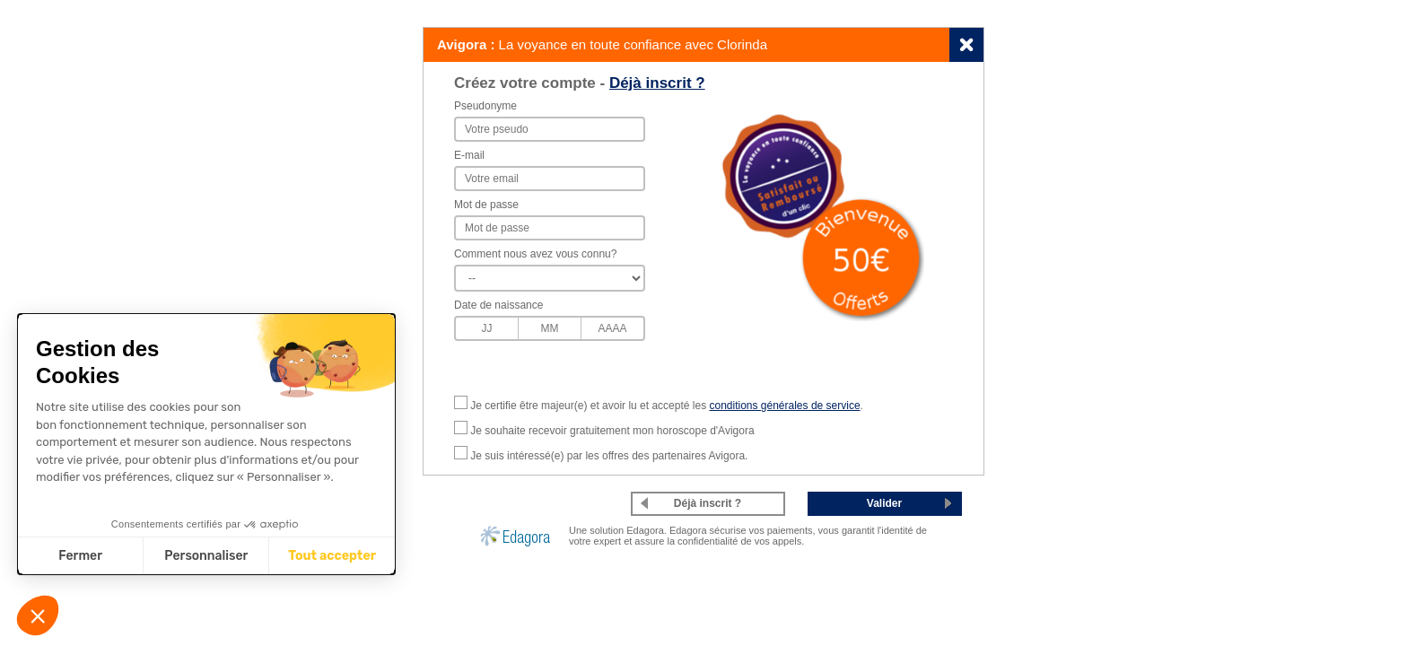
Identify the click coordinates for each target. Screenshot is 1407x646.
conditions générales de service (784, 405)
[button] (37, 615)
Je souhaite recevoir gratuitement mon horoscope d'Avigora (612, 430)
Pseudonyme (485, 106)
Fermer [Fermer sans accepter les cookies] (80, 555)
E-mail (469, 155)
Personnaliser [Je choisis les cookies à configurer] (206, 555)
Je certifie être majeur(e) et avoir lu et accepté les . (666, 405)
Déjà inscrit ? (657, 83)
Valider (884, 503)
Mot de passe (486, 204)
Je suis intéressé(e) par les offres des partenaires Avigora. (608, 456)
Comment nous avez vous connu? (535, 254)
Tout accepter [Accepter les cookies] (332, 555)
